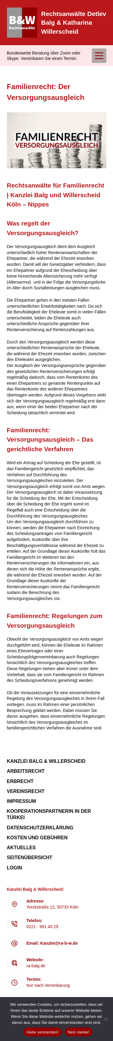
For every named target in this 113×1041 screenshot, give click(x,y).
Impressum (21, 801)
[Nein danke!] (105, 1019)
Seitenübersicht (29, 857)
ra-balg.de (36, 965)
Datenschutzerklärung (40, 827)
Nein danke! (78, 1032)
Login (14, 867)
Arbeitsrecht (26, 771)
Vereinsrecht (26, 791)
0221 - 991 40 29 (42, 926)
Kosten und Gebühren (37, 837)
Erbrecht (20, 781)
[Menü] (99, 55)
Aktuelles (21, 847)
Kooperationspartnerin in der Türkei (49, 814)
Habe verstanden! (43, 1032)
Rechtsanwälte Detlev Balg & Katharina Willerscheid (73, 22)
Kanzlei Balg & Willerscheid (46, 761)
